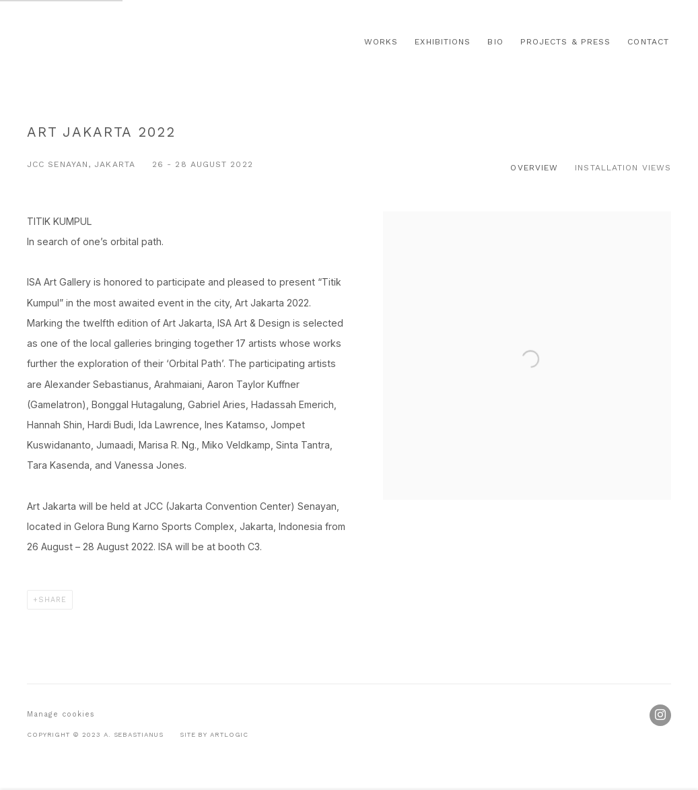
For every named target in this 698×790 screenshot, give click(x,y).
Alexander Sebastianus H (114, 42)
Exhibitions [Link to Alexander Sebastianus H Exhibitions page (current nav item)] (442, 41)
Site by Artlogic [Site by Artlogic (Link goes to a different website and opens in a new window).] (214, 734)
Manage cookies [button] (61, 714)
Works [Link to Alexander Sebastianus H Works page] (381, 41)
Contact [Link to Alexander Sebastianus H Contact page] (648, 41)
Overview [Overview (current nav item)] (534, 167)
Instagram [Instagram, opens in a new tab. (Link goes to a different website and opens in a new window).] (660, 715)
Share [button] (52, 599)
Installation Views (623, 167)
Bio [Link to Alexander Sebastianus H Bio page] (495, 41)
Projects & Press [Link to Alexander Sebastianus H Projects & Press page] (565, 41)
